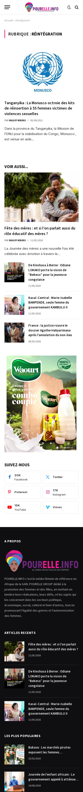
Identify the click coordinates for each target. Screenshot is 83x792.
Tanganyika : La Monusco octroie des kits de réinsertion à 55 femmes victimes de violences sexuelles (39, 108)
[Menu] (7, 7)
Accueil (8, 20)
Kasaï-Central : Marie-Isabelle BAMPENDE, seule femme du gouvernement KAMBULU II (50, 302)
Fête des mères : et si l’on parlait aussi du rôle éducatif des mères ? (39, 230)
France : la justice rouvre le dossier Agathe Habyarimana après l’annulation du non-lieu (50, 330)
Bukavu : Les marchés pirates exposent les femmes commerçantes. (49, 752)
